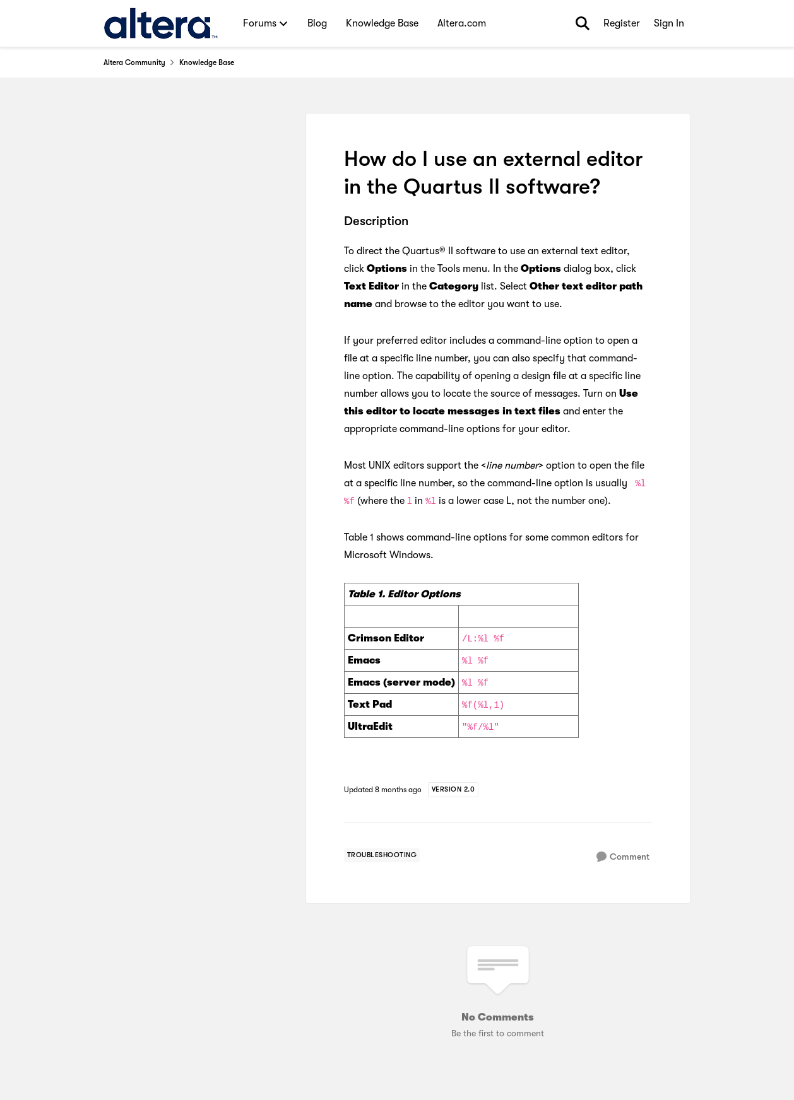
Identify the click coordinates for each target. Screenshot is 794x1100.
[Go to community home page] (161, 23)
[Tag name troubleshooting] (382, 855)
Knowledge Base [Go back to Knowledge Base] (206, 62)
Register (621, 23)
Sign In (669, 23)
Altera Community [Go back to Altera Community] (134, 62)
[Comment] (623, 856)
